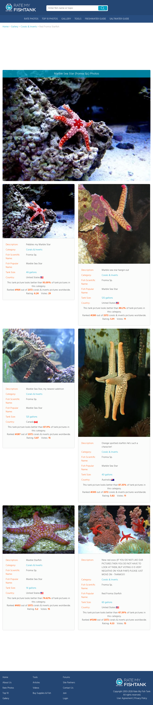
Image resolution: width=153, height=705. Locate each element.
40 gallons (107, 475)
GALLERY (66, 19)
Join (65, 693)
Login (65, 698)
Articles (36, 682)
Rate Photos (8, 688)
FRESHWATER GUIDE (95, 19)
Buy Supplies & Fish (42, 693)
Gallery (6, 698)
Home (5, 677)
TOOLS (78, 19)
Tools (35, 677)
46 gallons (31, 272)
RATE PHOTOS (31, 19)
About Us (7, 682)
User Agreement (125, 698)
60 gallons (107, 602)
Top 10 (6, 693)
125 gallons (107, 298)
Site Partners (69, 682)
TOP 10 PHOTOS (50, 19)
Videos (36, 688)
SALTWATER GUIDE (119, 19)
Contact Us (68, 688)
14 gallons (31, 588)
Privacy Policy (140, 698)
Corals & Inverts (34, 250)
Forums (66, 677)
